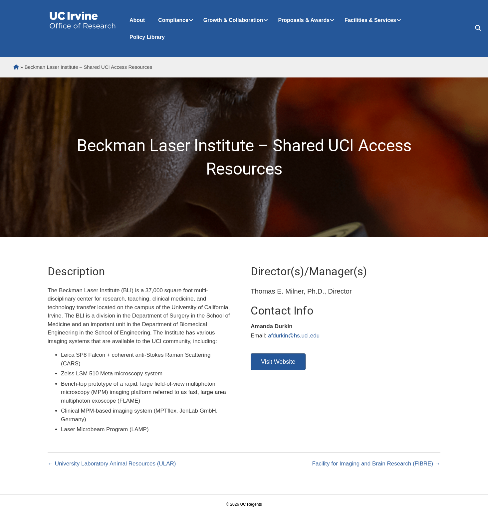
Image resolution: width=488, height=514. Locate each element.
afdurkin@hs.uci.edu (294, 335)
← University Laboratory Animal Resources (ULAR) (112, 463)
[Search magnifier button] (478, 28)
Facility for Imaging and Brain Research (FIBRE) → (376, 463)
